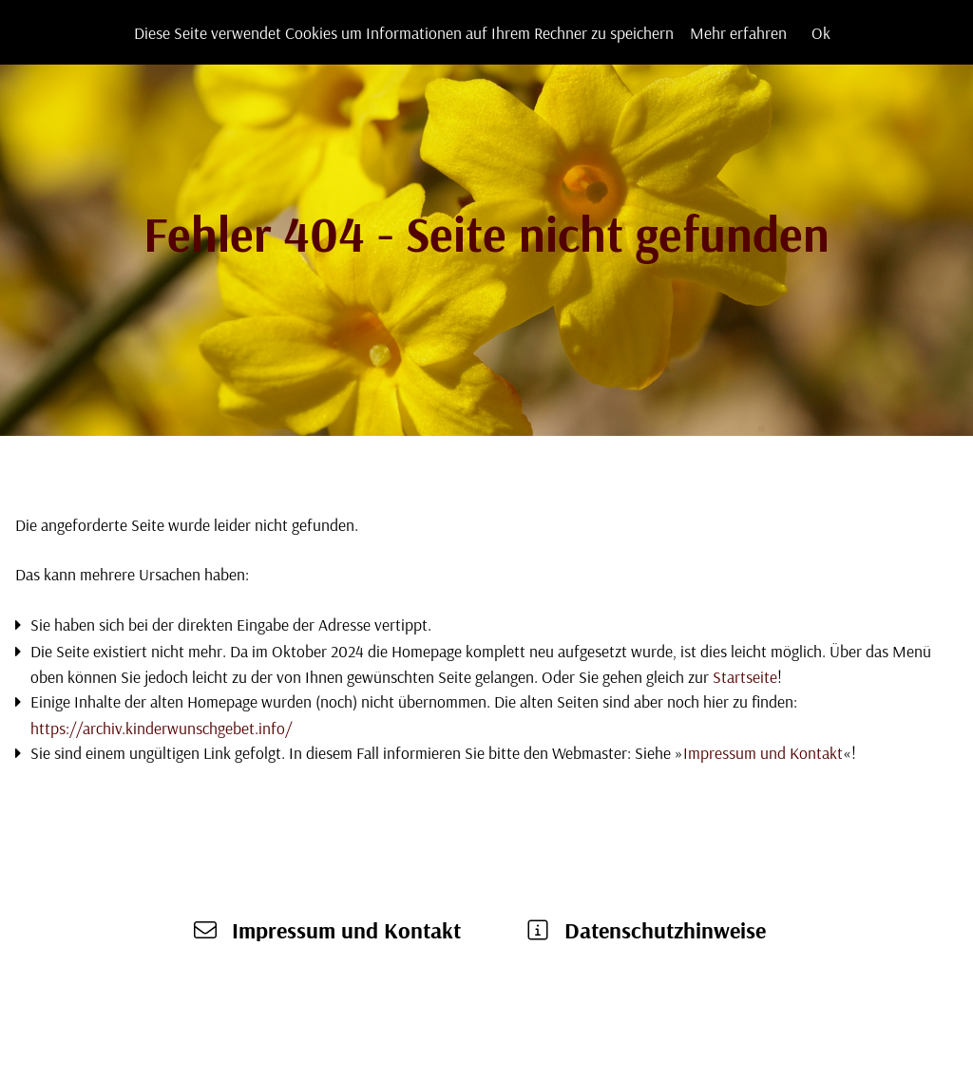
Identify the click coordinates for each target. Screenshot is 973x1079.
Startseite (745, 676)
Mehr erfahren (738, 32)
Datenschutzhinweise (665, 930)
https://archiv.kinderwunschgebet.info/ (161, 727)
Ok (820, 32)
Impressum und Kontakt (763, 752)
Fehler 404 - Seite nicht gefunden (486, 233)
